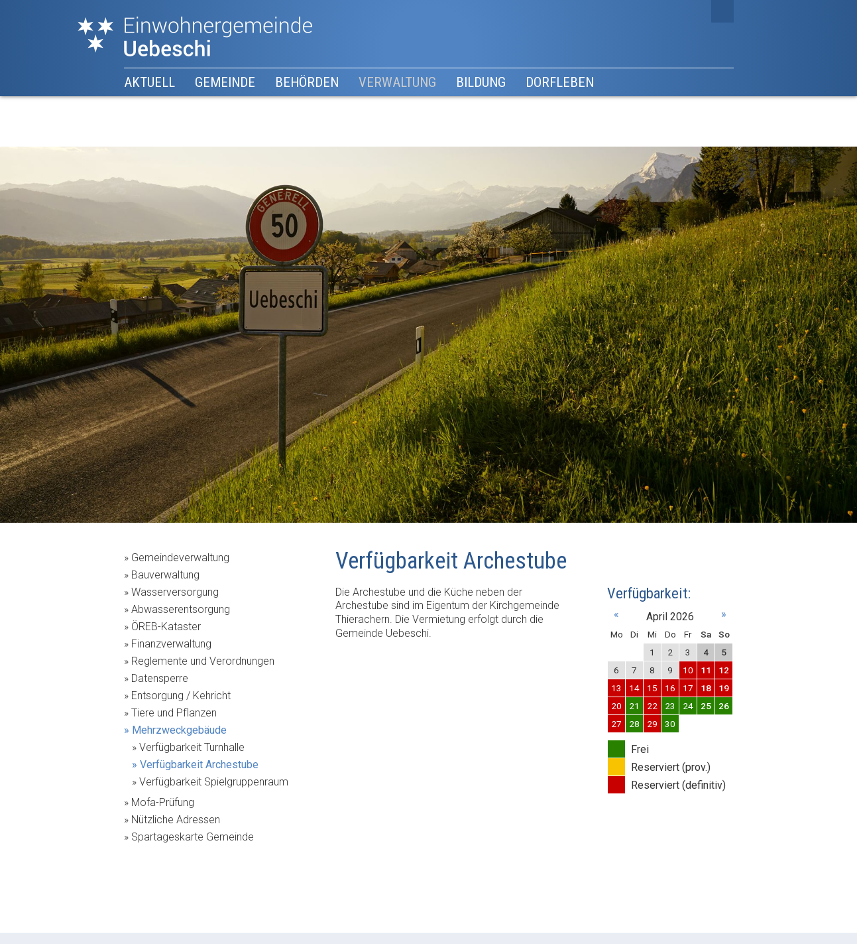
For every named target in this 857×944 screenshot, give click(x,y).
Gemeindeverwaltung (180, 557)
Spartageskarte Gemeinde (192, 837)
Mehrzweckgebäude (179, 730)
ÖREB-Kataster (166, 626)
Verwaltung (397, 82)
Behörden (307, 82)
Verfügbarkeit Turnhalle (192, 747)
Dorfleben (560, 82)
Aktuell (149, 82)
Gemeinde (225, 82)
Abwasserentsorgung (180, 609)
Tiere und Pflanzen (174, 713)
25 (706, 706)
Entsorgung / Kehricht (181, 695)
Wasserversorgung (175, 592)
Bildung (481, 82)
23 (670, 706)
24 (688, 706)
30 (670, 723)
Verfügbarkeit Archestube (199, 764)
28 (634, 723)
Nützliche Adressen (175, 819)
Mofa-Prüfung (162, 802)
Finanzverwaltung (171, 644)
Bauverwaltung (165, 575)
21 (634, 706)
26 (723, 706)
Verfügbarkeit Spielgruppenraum (213, 781)
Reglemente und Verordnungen (202, 661)
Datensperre (159, 678)
